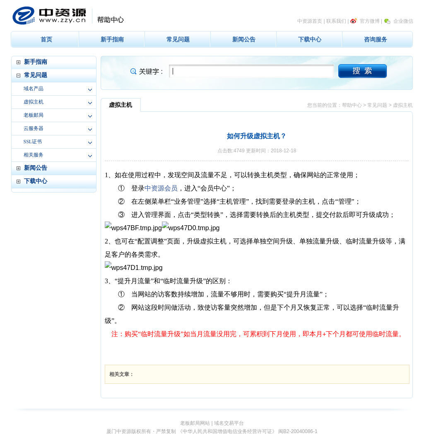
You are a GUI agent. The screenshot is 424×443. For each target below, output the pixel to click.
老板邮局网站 (195, 423)
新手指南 (112, 39)
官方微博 (370, 21)
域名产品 (33, 88)
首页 (46, 39)
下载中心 (309, 39)
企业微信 (403, 21)
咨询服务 (375, 39)
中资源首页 (309, 21)
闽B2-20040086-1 (298, 431)
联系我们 (336, 21)
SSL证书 (33, 141)
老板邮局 (33, 115)
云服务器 (33, 128)
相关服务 (33, 155)
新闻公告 (243, 39)
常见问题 (178, 39)
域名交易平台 (229, 423)
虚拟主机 (33, 102)
